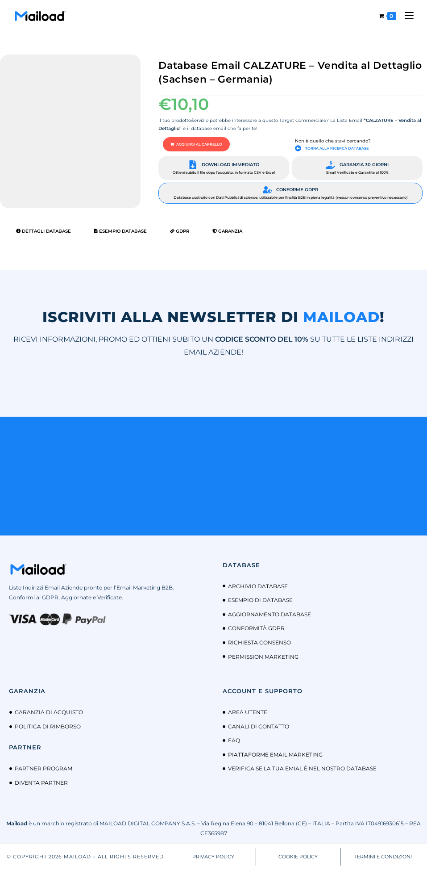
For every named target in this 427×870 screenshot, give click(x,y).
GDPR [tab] (179, 231)
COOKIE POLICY (298, 856)
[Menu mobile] (406, 16)
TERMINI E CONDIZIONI (383, 856)
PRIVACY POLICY (213, 856)
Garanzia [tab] (227, 231)
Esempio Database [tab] (120, 231)
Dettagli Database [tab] (43, 231)
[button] (196, 144)
